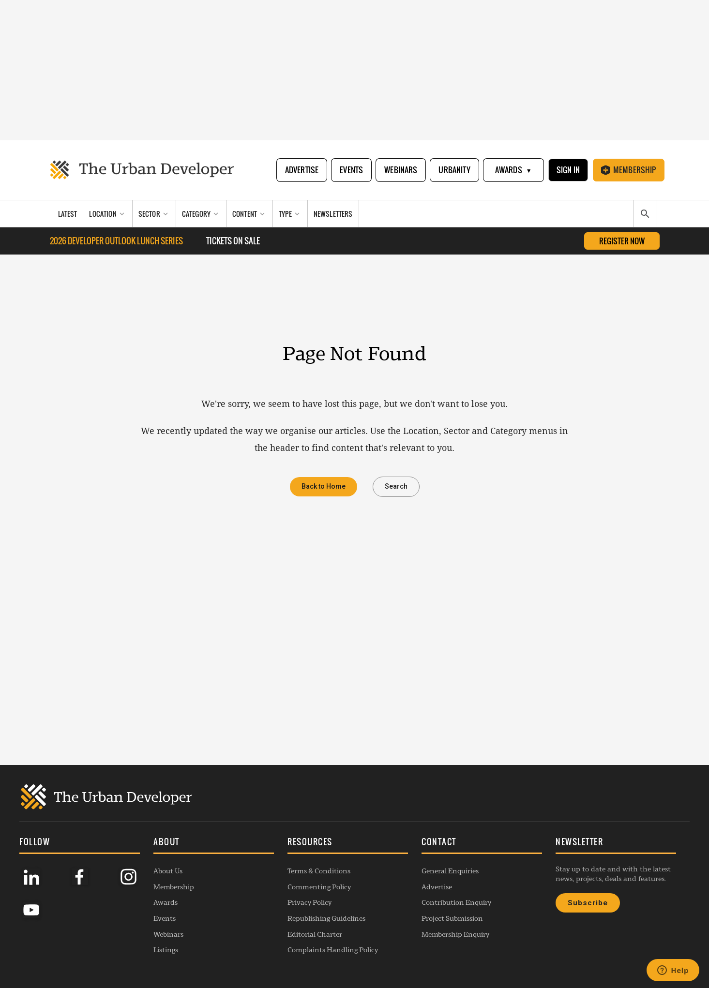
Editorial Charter (314, 934)
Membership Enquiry (455, 934)
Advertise (301, 170)
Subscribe (588, 903)
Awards (513, 170)
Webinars (400, 170)
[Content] (249, 213)
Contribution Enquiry (456, 902)
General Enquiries (450, 871)
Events (351, 170)
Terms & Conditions (318, 871)
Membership (628, 170)
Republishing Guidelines (326, 918)
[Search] (645, 213)
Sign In (568, 170)
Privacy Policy (309, 902)
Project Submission (452, 918)
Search (396, 486)
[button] (213, 843)
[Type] (290, 213)
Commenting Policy (319, 887)
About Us (167, 871)
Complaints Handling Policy (332, 950)
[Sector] (154, 213)
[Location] (107, 213)
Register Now (622, 241)
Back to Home (323, 486)
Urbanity (454, 170)
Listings (165, 950)
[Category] (201, 213)
